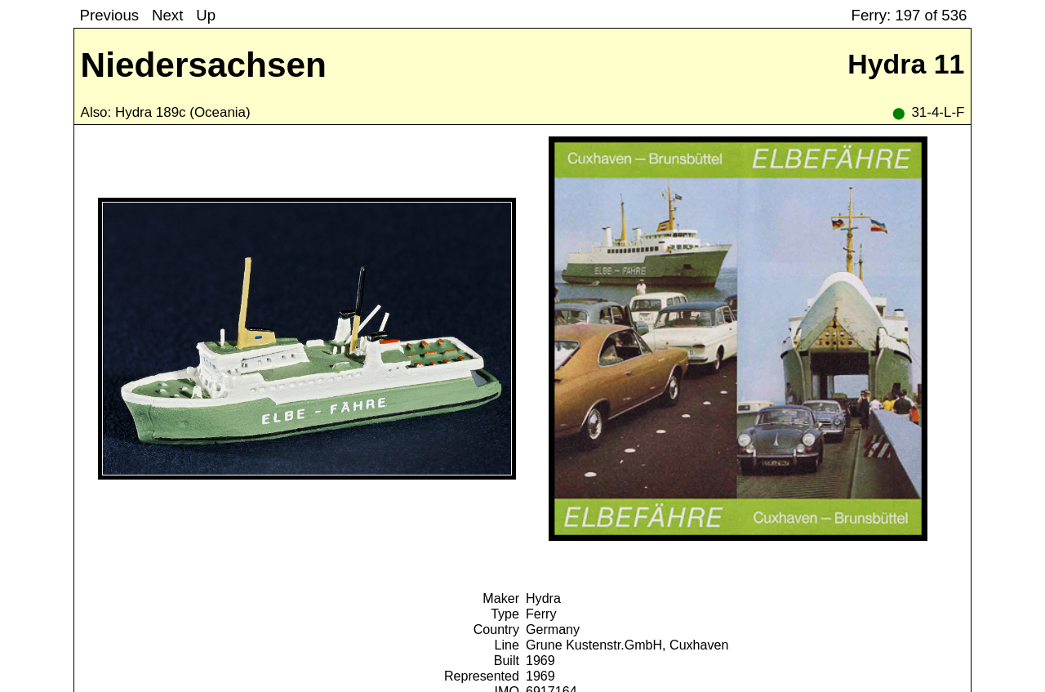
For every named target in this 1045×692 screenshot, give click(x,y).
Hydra (543, 598)
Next (167, 15)
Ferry (541, 613)
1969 (540, 660)
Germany (553, 629)
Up (206, 15)
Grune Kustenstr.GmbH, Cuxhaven (627, 644)
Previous (109, 15)
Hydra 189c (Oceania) (183, 112)
